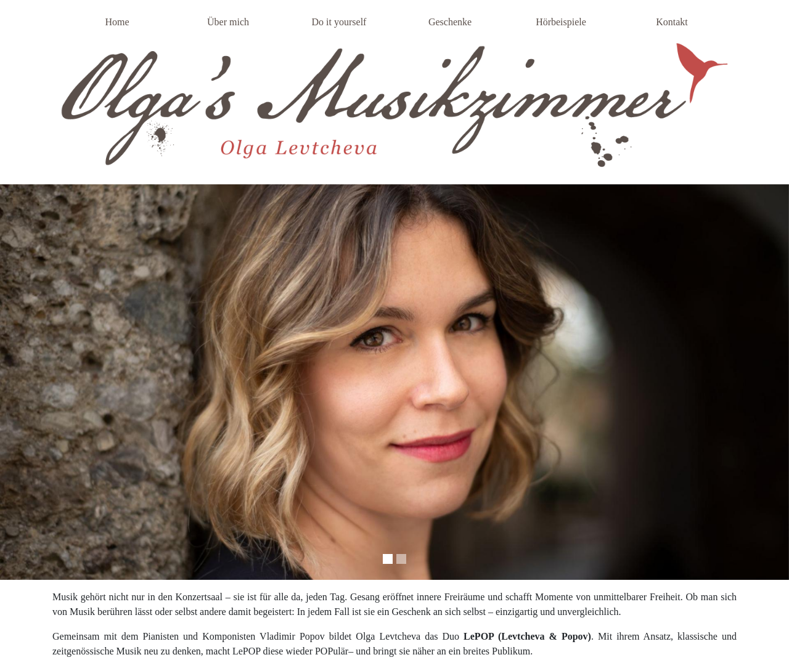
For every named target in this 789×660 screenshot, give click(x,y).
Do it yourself (339, 22)
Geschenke (450, 22)
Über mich (228, 22)
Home (117, 22)
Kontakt (672, 22)
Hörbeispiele (561, 22)
